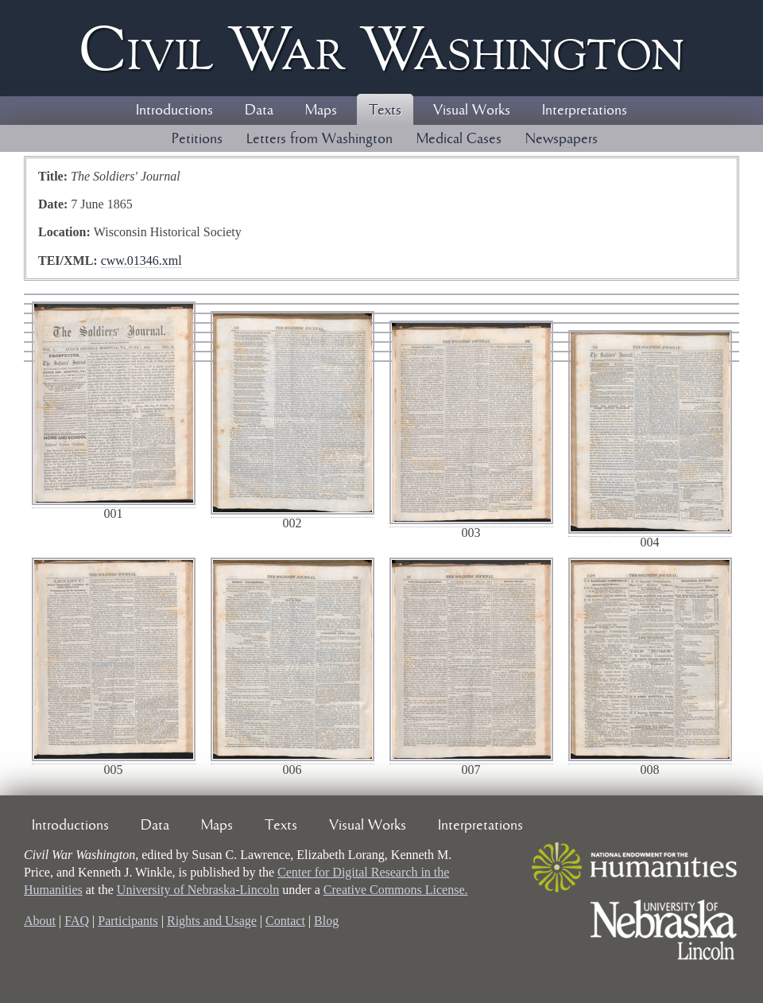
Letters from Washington (319, 139)
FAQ (76, 920)
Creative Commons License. (395, 889)
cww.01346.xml (141, 260)
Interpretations (584, 111)
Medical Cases (459, 139)
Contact (285, 920)
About (40, 920)
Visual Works (471, 111)
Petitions (197, 139)
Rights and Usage (212, 920)
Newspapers (561, 139)
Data (259, 111)
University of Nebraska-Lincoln (198, 889)
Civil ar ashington (381, 48)
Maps (321, 111)
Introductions (174, 111)
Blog (326, 920)
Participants (128, 920)
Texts (385, 111)
